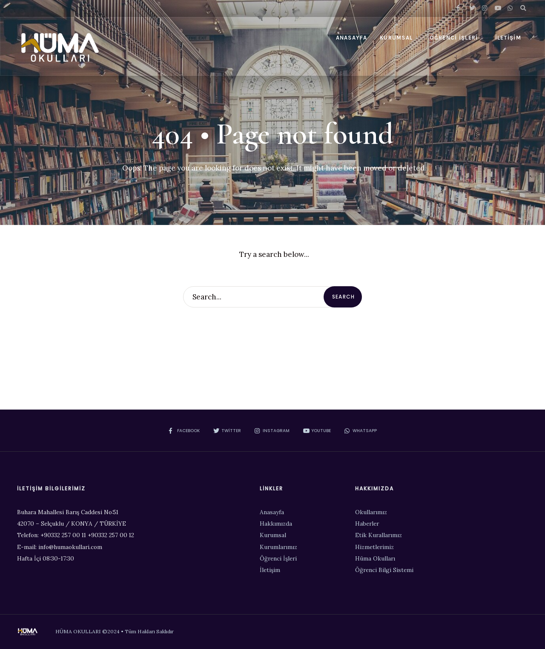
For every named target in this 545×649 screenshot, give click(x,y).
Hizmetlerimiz (374, 547)
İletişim (508, 37)
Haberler (367, 523)
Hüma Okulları (375, 558)
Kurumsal (396, 37)
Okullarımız (371, 512)
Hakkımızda (276, 523)
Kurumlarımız (278, 547)
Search (343, 296)
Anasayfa (351, 37)
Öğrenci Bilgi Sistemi (384, 570)
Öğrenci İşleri (454, 37)
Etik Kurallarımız (378, 535)
